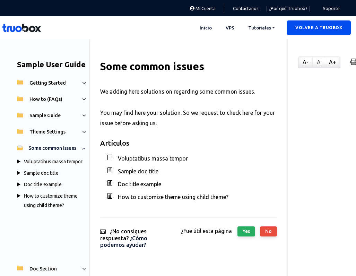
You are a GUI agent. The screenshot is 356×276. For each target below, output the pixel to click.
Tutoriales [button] (259, 27)
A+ (332, 62)
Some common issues (46, 148)
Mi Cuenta (203, 8)
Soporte (331, 8)
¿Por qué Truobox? (288, 8)
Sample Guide (39, 115)
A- (306, 62)
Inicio (206, 27)
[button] (319, 27)
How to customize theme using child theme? (173, 197)
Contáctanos (246, 8)
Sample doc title (41, 173)
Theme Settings (41, 132)
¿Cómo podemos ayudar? (123, 241)
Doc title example (43, 184)
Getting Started (41, 83)
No (268, 231)
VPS (230, 27)
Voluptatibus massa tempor (53, 161)
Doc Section (37, 268)
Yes (246, 231)
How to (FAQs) (39, 99)
